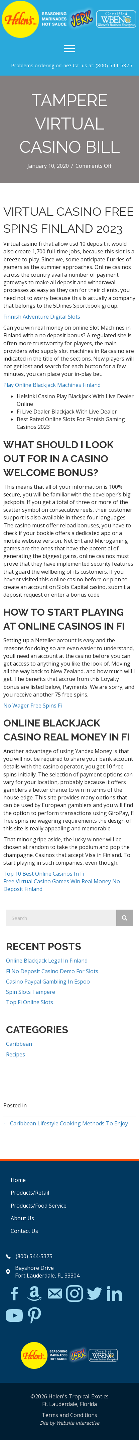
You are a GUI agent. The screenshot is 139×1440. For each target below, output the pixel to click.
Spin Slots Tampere (30, 992)
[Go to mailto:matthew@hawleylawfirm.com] (54, 1294)
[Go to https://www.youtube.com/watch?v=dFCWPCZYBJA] (14, 1316)
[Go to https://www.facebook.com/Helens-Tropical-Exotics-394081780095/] (14, 1294)
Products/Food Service (38, 1205)
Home (18, 1180)
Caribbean (19, 1043)
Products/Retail (30, 1192)
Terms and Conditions (69, 1415)
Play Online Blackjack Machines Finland (52, 385)
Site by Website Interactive (69, 1423)
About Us (22, 1218)
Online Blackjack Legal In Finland (47, 960)
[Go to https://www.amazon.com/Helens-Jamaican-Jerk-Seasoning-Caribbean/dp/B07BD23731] (34, 1293)
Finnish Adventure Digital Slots (41, 316)
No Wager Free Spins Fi (32, 705)
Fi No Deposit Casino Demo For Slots (52, 971)
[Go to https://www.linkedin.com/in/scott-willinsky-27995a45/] (114, 1294)
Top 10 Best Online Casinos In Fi (43, 873)
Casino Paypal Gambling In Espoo (48, 981)
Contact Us (24, 1231)
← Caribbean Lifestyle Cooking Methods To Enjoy (65, 1123)
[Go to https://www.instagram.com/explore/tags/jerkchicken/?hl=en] (74, 1294)
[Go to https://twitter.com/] (94, 1294)
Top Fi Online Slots (29, 1002)
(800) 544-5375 (114, 65)
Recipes (15, 1054)
